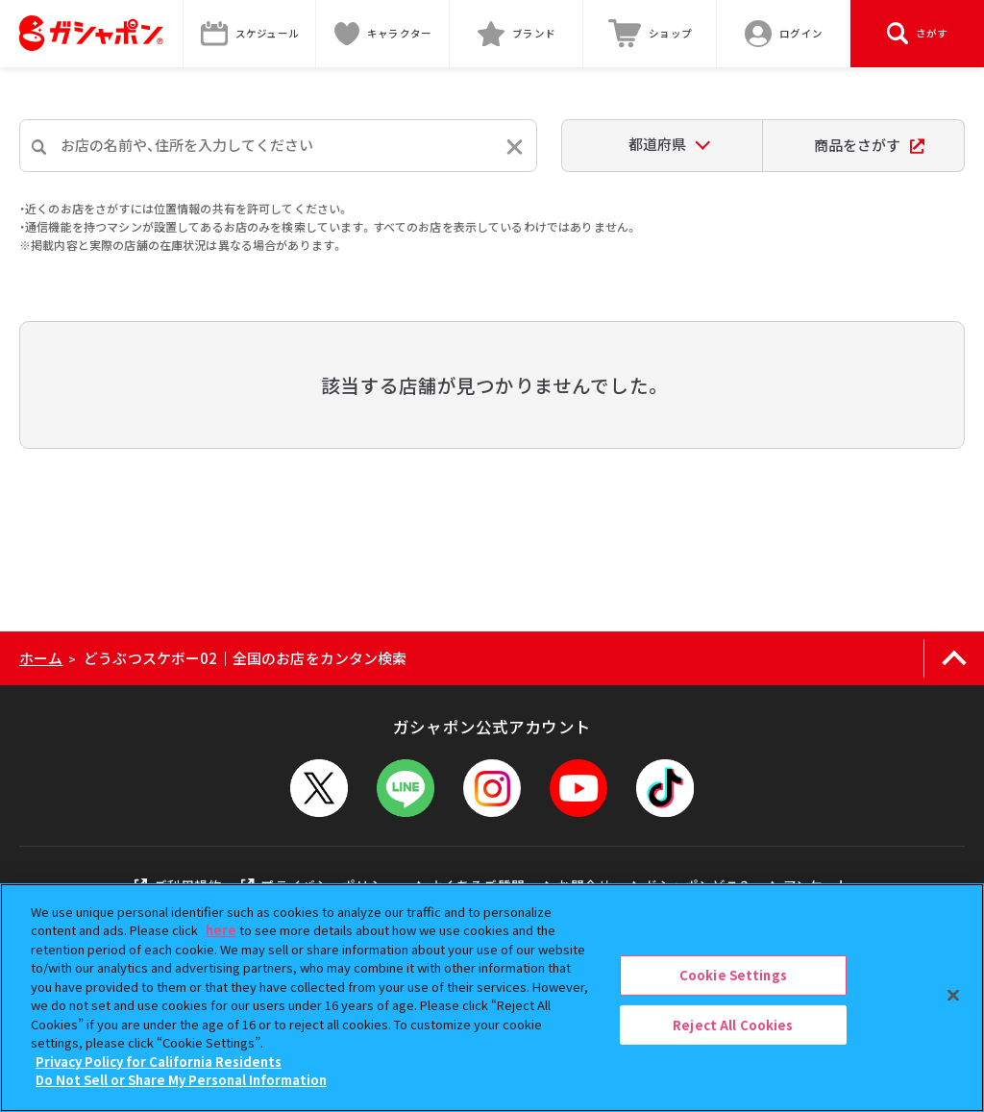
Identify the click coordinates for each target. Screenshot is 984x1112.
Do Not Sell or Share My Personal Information (181, 1080)
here (221, 930)
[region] (492, 997)
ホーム (40, 658)
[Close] (953, 995)
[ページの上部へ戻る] (953, 658)
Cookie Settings (733, 975)
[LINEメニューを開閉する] (405, 788)
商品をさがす (869, 145)
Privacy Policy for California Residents (159, 1061)
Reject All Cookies (733, 1024)
